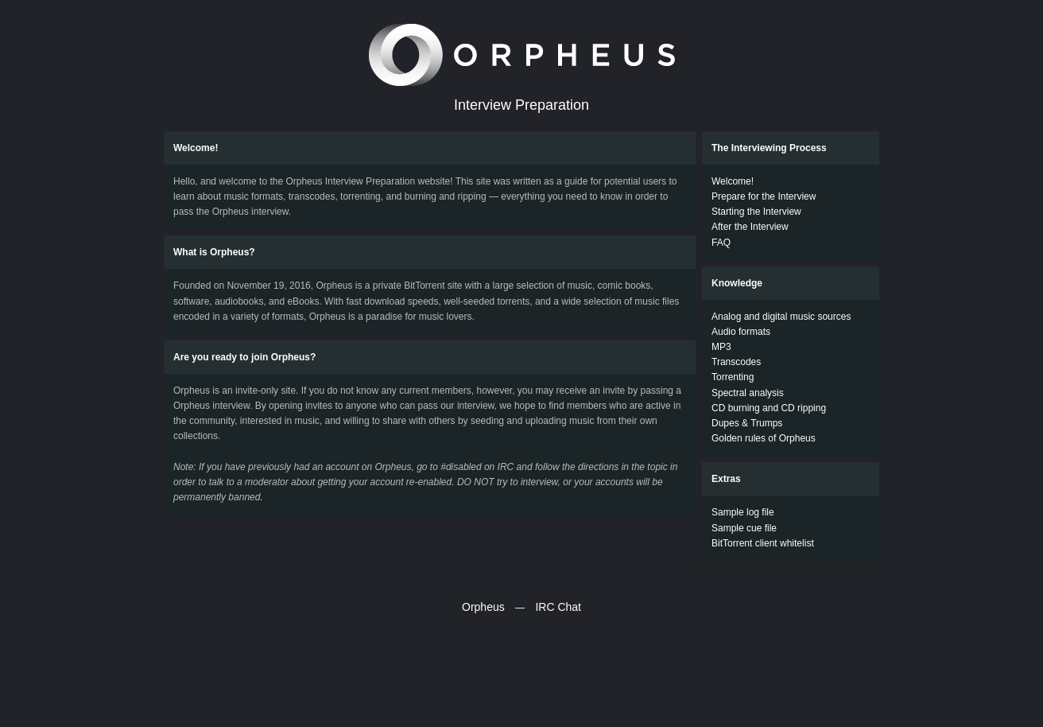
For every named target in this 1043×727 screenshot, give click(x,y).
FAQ (721, 242)
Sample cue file (744, 528)
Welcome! (732, 181)
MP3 (721, 346)
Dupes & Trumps (746, 423)
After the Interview (750, 226)
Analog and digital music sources (781, 316)
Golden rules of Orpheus (763, 438)
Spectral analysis (747, 392)
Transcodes (736, 361)
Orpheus (483, 607)
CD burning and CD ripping (768, 408)
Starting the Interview (756, 211)
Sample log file (742, 512)
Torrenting (732, 377)
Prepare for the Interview (763, 196)
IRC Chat (558, 607)
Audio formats (740, 331)
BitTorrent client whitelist (762, 543)
